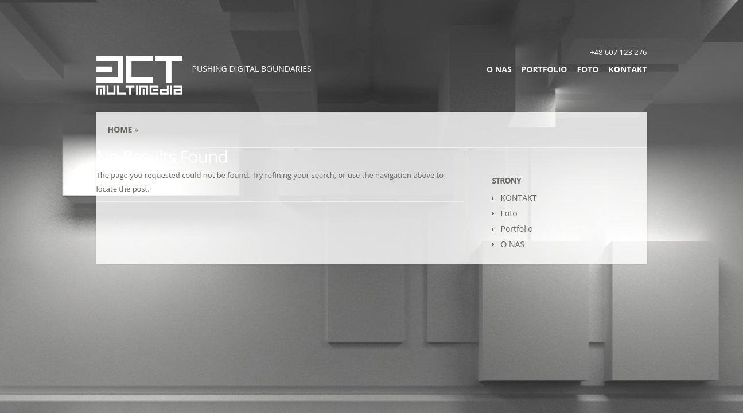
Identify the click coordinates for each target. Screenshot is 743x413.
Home (120, 129)
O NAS (499, 69)
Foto (587, 69)
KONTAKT (628, 69)
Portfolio (544, 69)
